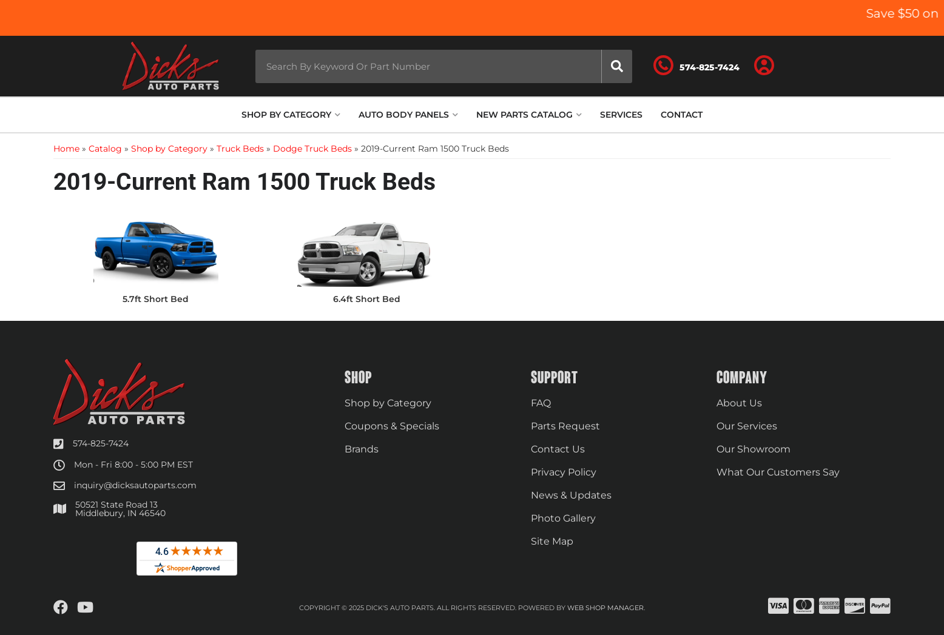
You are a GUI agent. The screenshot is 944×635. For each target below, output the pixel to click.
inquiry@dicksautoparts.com (135, 485)
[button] (443, 66)
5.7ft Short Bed (156, 299)
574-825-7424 (101, 443)
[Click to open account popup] (764, 66)
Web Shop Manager (605, 607)
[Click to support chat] (696, 66)
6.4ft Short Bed (366, 299)
